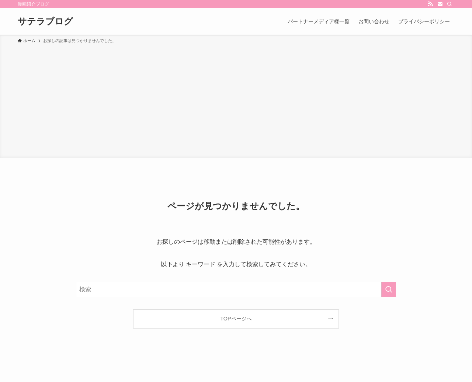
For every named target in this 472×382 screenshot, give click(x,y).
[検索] (449, 4)
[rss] (430, 4)
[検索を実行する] (388, 289)
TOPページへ (235, 319)
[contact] (440, 4)
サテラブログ (45, 21)
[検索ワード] (236, 289)
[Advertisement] (236, 99)
